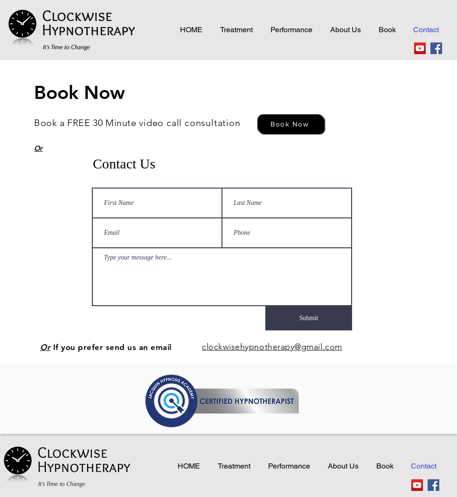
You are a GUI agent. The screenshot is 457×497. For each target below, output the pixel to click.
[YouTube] (420, 48)
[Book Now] (290, 123)
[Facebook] (436, 48)
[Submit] (308, 318)
